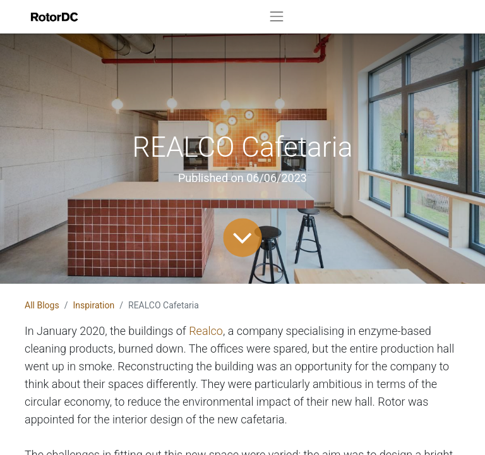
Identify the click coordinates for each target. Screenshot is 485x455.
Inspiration (93, 305)
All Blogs (42, 305)
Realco (206, 330)
